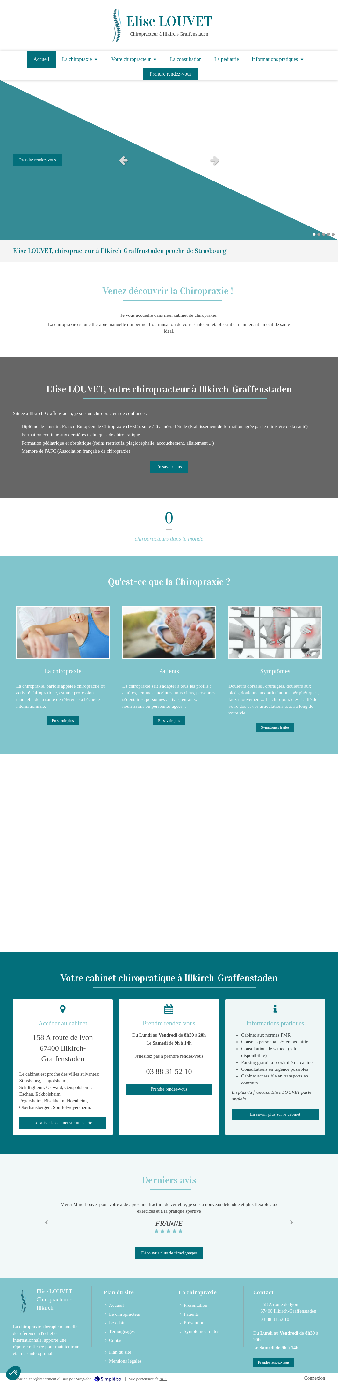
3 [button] (323, 234)
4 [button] (328, 234)
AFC (163, 1378)
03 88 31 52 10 (275, 1319)
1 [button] (314, 234)
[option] (169, 160)
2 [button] (318, 234)
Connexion (314, 1377)
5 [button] (333, 234)
